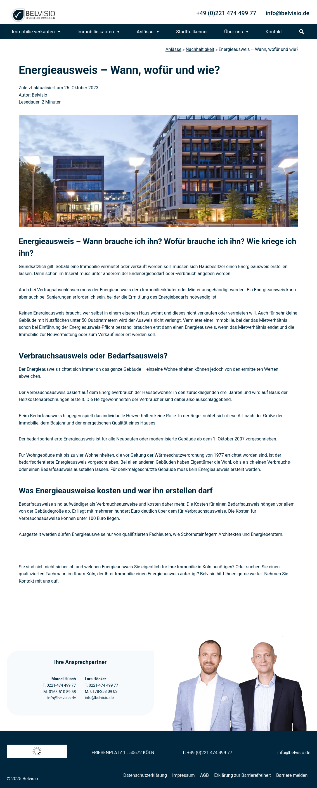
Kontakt (274, 31)
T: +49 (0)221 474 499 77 (207, 752)
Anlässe (148, 31)
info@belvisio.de (61, 698)
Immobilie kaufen (98, 31)
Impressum (183, 775)
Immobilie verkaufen (36, 31)
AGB (204, 775)
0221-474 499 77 (61, 685)
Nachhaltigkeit (200, 49)
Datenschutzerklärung (145, 775)
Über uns (236, 31)
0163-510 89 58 (62, 692)
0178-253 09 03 (103, 691)
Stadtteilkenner (192, 31)
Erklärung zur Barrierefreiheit (242, 775)
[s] (301, 31)
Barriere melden (291, 775)
